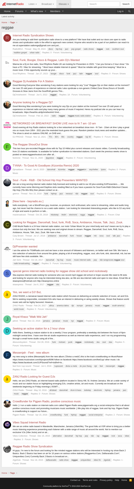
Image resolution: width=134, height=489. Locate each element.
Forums (19, 11)
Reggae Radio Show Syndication (33, 446)
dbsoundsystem (20, 342)
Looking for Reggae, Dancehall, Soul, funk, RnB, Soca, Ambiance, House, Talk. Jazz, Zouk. (68, 222)
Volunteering (66, 52)
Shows (122, 73)
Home (7, 11)
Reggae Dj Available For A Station (33, 81)
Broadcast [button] (48, 4)
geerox (16, 193)
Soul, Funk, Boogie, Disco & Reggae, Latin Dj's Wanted (46, 60)
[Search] (129, 11)
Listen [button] (33, 4)
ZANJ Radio (18, 305)
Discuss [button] (64, 4)
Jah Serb (17, 260)
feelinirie (16, 158)
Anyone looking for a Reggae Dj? (33, 102)
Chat (117, 214)
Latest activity (8, 16)
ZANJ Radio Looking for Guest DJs (34, 376)
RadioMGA (18, 49)
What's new (37, 11)
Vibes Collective (20, 436)
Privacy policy (106, 480)
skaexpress (18, 284)
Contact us (75, 480)
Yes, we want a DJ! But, (27, 292)
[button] (26, 11)
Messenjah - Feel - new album (31, 352)
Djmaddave (18, 169)
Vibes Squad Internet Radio (29, 422)
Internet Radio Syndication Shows (33, 35)
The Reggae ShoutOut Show (30, 144)
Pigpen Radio (19, 415)
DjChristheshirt (19, 94)
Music (15, 173)
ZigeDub (17, 460)
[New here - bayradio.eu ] (28, 201)
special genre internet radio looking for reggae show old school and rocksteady (60, 271)
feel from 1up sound (22, 366)
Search (126, 4)
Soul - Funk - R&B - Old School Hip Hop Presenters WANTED (50, 180)
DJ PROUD (18, 137)
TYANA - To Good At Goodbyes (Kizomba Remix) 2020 (46, 165)
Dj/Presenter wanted (25, 246)
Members (55, 11)
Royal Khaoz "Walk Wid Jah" (30, 316)
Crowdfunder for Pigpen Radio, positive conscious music (47, 401)
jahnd (15, 321)
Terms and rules (90, 480)
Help (117, 480)
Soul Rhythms (19, 73)
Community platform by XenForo (67, 486)
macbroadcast (19, 214)
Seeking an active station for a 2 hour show (39, 328)
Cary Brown (18, 236)
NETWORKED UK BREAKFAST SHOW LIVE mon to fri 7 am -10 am (54, 123)
